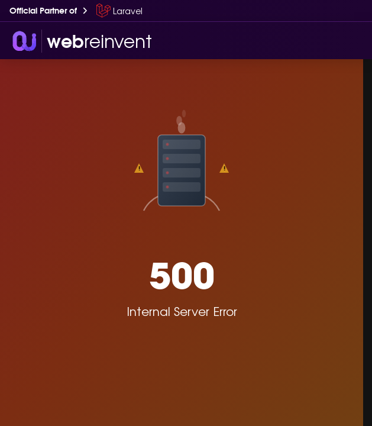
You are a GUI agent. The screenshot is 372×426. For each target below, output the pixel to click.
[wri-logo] (80, 40)
